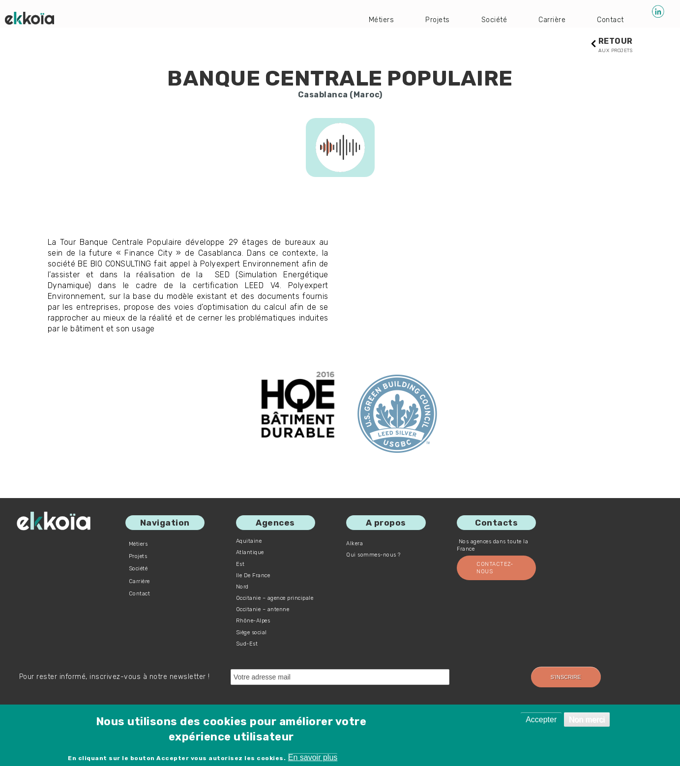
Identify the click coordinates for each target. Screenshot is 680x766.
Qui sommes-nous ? (373, 555)
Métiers (370, 19)
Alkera (354, 544)
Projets (429, 19)
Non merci (587, 719)
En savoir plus (313, 757)
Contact (609, 19)
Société (488, 19)
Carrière (548, 19)
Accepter (541, 719)
